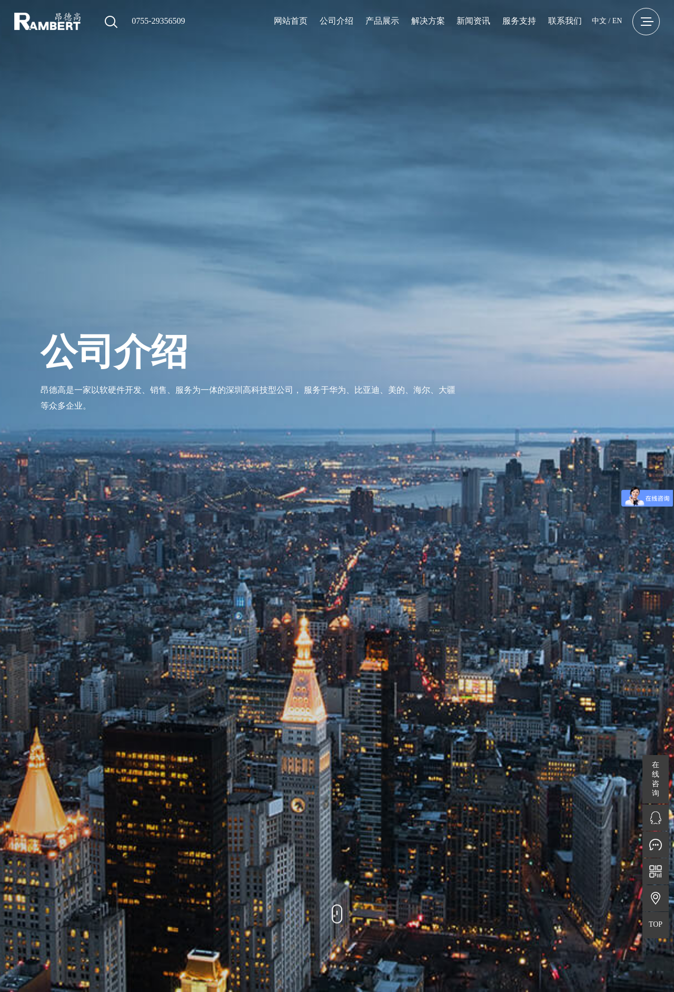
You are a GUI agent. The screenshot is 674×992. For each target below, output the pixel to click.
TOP (655, 924)
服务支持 (519, 20)
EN (617, 21)
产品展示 (382, 20)
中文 (599, 21)
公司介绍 (336, 20)
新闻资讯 (473, 20)
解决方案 (428, 20)
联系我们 (565, 20)
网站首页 (291, 20)
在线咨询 (655, 779)
